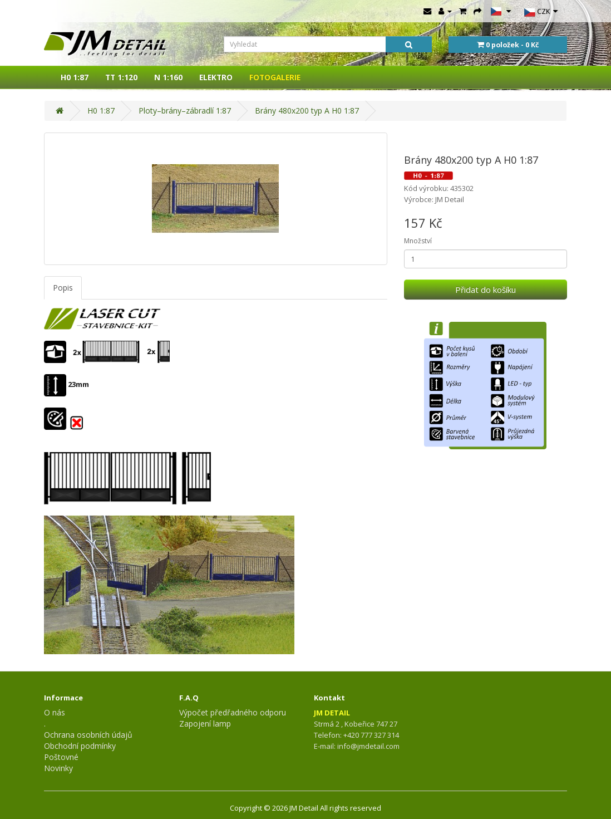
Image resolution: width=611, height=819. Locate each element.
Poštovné (61, 757)
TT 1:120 (121, 77)
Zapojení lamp (205, 723)
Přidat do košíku (485, 289)
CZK (541, 12)
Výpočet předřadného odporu (232, 712)
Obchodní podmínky (80, 745)
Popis (63, 287)
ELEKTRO (216, 77)
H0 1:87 (74, 77)
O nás (54, 712)
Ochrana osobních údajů (88, 734)
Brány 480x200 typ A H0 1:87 (307, 110)
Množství (418, 241)
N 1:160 (168, 77)
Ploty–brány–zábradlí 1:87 (185, 110)
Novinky (58, 768)
